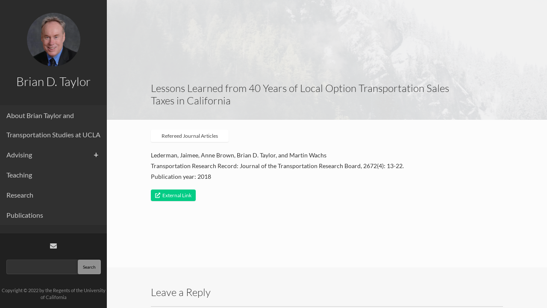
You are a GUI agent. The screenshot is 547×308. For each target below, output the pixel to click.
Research (19, 195)
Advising (19, 155)
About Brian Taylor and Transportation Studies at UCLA (53, 125)
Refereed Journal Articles (190, 136)
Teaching (19, 175)
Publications (24, 215)
